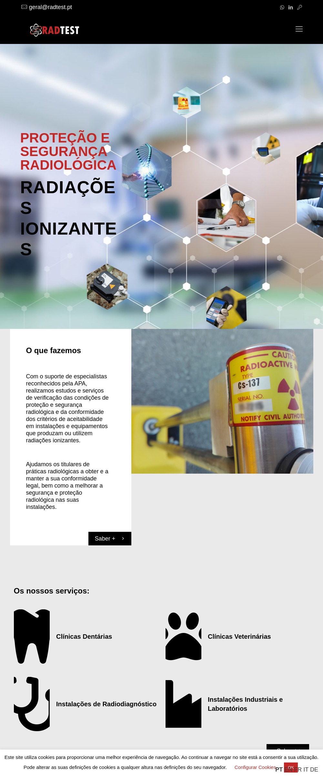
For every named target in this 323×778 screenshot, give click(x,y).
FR (298, 769)
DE (314, 769)
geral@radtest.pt (50, 7)
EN (288, 769)
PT (279, 769)
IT (305, 769)
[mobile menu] (299, 29)
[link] (222, 401)
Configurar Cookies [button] (255, 767)
